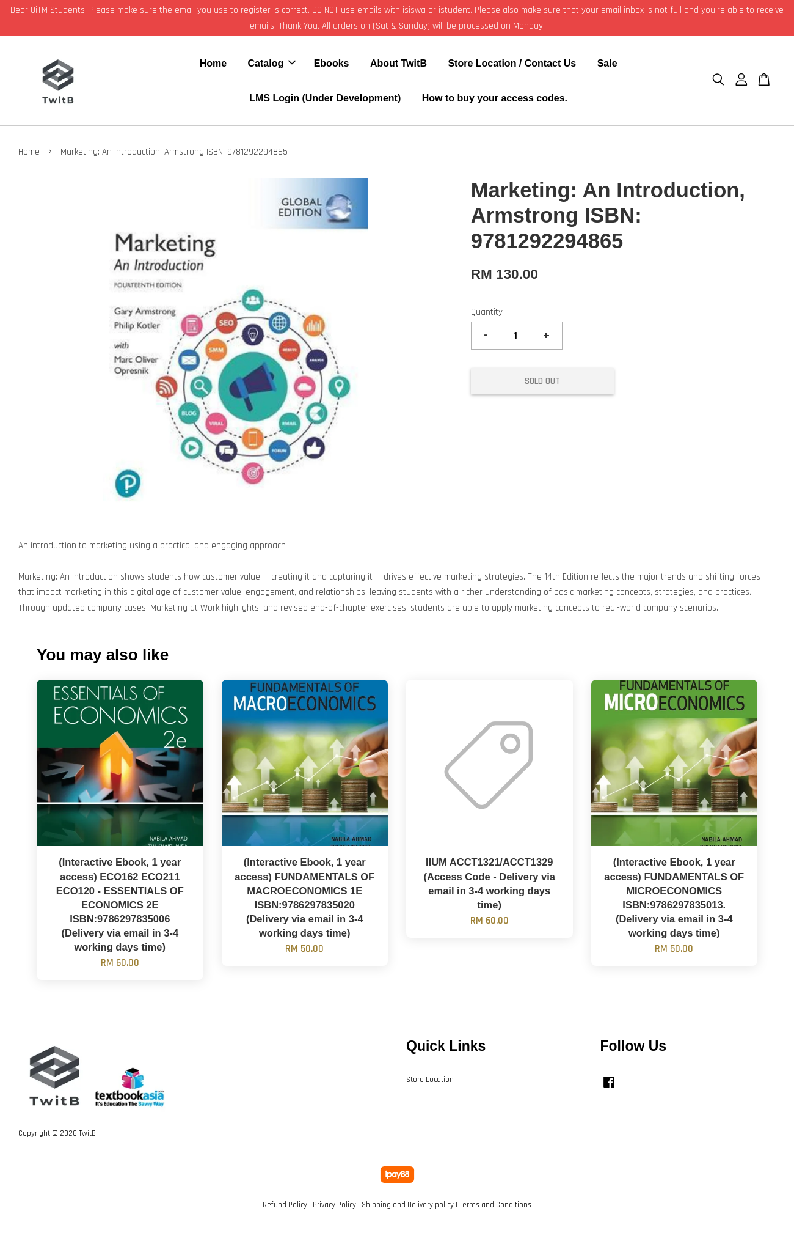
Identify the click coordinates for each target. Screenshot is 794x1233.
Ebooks (331, 64)
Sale (607, 64)
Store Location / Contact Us (512, 64)
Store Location (430, 1082)
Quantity (487, 315)
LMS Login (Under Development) (325, 99)
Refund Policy (285, 1207)
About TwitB (398, 64)
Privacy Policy (334, 1207)
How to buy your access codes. (494, 99)
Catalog (272, 64)
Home (213, 64)
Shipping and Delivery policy (408, 1207)
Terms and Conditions (495, 1207)
